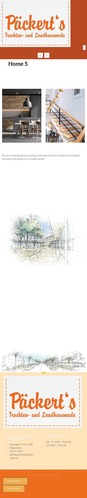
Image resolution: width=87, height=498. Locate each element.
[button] (84, 47)
